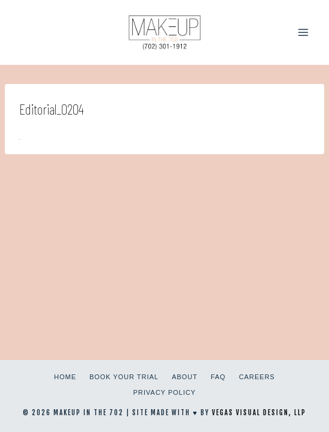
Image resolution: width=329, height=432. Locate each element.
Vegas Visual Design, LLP (259, 413)
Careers (257, 376)
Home (65, 376)
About (185, 376)
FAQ (218, 376)
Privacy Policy (164, 392)
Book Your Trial (123, 376)
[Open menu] (303, 32)
